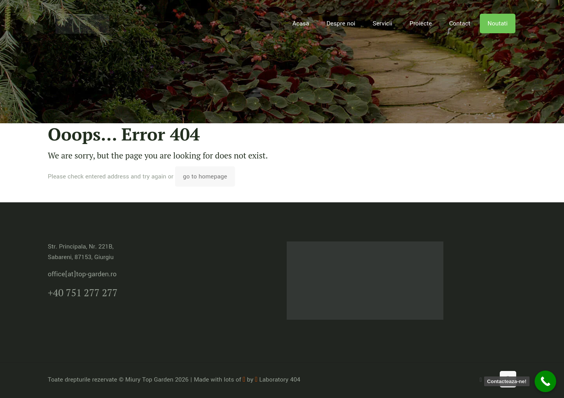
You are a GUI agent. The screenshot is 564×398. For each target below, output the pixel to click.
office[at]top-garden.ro (82, 274)
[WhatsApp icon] (481, 380)
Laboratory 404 (277, 379)
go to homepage (205, 176)
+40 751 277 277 (83, 292)
